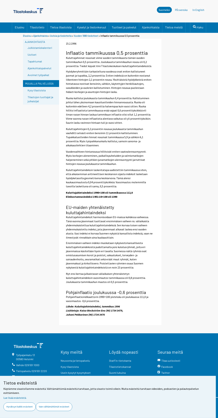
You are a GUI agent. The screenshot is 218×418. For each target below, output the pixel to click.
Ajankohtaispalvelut (39, 68)
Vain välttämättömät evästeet (54, 406)
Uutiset (32, 54)
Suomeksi (164, 10)
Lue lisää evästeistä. (15, 397)
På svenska (182, 10)
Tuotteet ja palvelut (124, 27)
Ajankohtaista (150, 27)
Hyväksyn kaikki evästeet (19, 406)
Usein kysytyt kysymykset (76, 372)
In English (199, 10)
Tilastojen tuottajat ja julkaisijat (40, 99)
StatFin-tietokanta (120, 360)
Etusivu (19, 27)
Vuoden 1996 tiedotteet (86, 35)
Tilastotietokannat (120, 366)
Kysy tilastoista (37, 90)
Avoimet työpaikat (38, 75)
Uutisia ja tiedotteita (61, 35)
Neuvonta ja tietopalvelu (75, 360)
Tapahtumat (35, 61)
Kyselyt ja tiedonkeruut (91, 27)
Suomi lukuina (117, 372)
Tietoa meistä (174, 27)
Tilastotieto (37, 27)
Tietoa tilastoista (61, 27)
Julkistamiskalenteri (40, 47)
